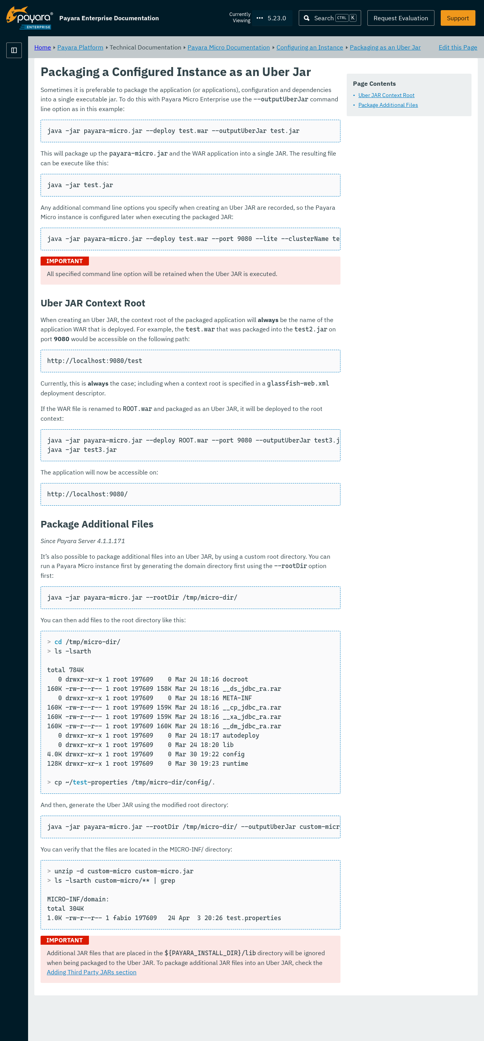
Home (139, 47)
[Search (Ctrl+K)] (330, 18)
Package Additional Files (179, 125)
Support (458, 18)
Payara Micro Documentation (326, 47)
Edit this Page (458, 47)
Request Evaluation (401, 18)
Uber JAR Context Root (177, 115)
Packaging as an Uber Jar (198, 56)
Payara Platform (30, 78)
